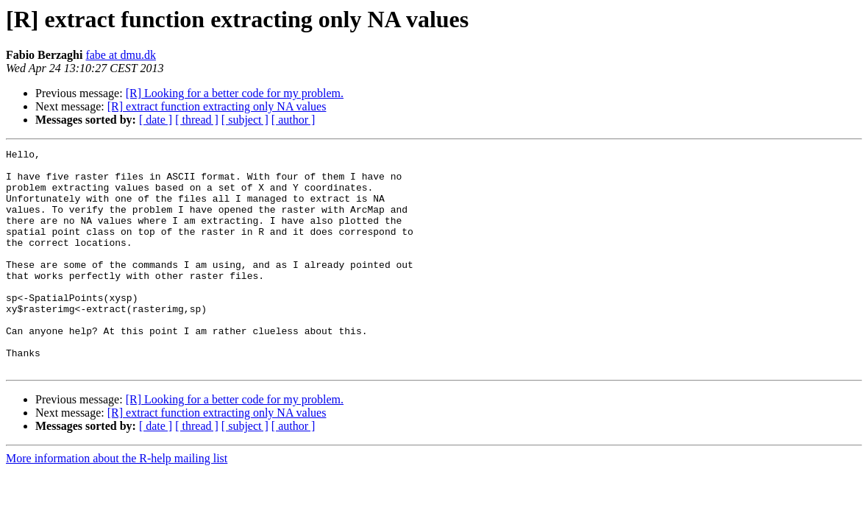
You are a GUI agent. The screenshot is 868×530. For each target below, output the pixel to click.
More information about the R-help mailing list (116, 502)
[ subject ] (244, 119)
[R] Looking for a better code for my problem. (235, 93)
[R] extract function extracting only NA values (217, 106)
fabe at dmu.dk (120, 55)
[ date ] (155, 119)
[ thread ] (196, 119)
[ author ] (293, 119)
